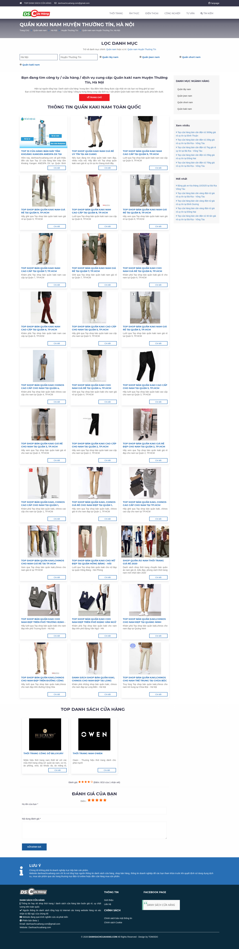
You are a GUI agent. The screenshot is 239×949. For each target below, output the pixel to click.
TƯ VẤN (190, 13)
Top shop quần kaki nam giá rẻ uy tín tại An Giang (93, 153)
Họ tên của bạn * (30, 804)
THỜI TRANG (116, 13)
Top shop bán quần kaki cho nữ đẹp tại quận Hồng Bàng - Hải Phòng (93, 562)
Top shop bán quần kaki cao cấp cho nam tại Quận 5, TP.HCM (94, 328)
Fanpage (214, 3)
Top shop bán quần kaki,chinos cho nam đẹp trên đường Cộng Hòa (42, 679)
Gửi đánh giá (34, 847)
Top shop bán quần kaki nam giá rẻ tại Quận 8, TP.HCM (145, 211)
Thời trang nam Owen (87, 753)
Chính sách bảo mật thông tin (118, 918)
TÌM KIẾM (207, 13)
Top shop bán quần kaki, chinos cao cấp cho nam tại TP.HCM (144, 503)
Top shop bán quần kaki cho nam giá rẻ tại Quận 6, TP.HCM (142, 270)
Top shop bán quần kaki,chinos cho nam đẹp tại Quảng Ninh (144, 620)
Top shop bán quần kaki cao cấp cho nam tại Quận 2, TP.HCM (94, 445)
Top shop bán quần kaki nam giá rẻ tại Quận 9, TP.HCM (43, 211)
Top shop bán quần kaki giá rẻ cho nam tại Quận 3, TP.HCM (42, 445)
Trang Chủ (24, 30)
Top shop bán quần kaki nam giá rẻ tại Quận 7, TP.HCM (94, 270)
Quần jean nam (151, 57)
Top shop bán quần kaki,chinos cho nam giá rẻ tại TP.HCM (42, 562)
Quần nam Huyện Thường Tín (141, 49)
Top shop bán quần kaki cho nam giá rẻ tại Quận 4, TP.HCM (91, 387)
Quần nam (111, 49)
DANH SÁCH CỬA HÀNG (161, 905)
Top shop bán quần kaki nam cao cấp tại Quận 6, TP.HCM (40, 328)
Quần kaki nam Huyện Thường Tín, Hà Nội (101, 30)
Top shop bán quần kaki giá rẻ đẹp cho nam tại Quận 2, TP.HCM (144, 445)
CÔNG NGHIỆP (172, 13)
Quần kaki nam (40, 30)
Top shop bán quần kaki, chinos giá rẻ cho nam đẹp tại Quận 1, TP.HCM (94, 504)
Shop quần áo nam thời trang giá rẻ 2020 (143, 562)
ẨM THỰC (134, 13)
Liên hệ (107, 904)
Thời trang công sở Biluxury (43, 753)
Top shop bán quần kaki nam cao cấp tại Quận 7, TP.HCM (40, 270)
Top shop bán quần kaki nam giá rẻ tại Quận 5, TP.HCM (145, 328)
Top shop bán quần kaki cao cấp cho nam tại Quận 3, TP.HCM (145, 387)
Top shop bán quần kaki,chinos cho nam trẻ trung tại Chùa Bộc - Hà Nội (145, 679)
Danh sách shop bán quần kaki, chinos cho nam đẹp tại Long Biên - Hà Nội (93, 679)
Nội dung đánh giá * (31, 819)
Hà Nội (54, 30)
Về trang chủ (94, 97)
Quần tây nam (110, 57)
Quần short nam (191, 57)
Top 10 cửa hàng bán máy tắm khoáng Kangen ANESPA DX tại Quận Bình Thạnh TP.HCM (41, 153)
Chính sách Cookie (113, 922)
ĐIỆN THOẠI (151, 13)
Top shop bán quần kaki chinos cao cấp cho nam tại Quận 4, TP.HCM (42, 387)
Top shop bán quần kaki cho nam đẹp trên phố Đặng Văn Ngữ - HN (94, 621)
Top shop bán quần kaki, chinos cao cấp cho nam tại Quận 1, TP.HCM (43, 504)
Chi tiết (57, 168)
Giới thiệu (108, 900)
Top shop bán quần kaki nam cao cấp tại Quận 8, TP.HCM (91, 211)
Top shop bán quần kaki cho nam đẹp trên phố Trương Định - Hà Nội (43, 621)
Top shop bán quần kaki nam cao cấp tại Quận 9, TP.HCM (142, 153)
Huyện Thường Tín (69, 30)
